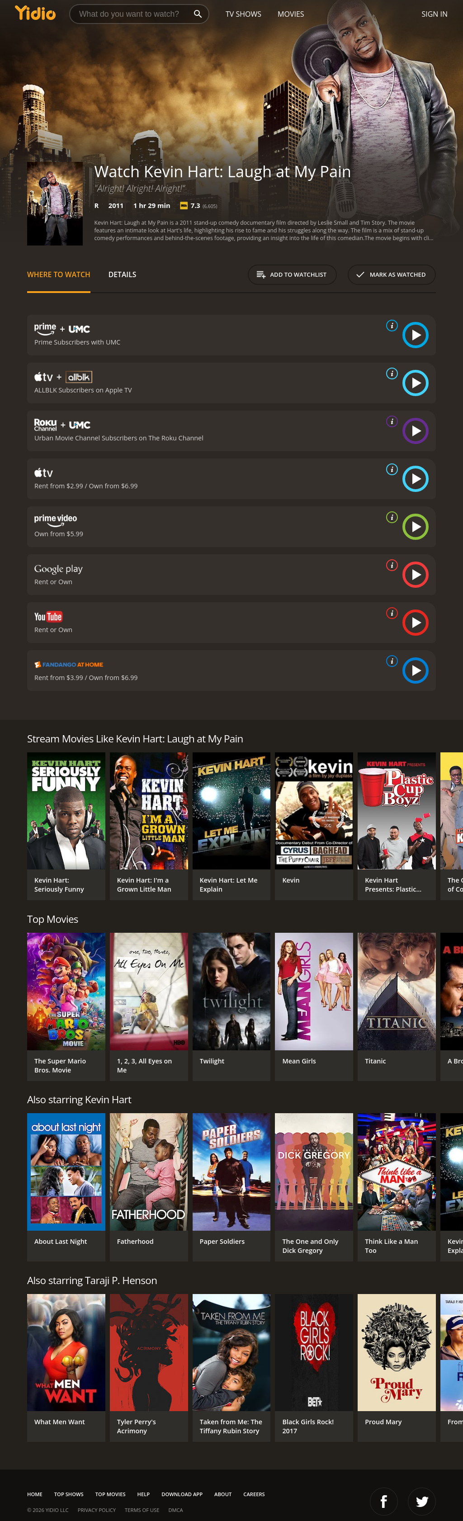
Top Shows (69, 1494)
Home (35, 1494)
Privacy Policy (97, 1510)
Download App (182, 1494)
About (223, 1494)
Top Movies (110, 1494)
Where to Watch (58, 274)
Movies (291, 14)
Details (123, 274)
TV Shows (243, 14)
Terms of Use (142, 1510)
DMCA (175, 1510)
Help (143, 1494)
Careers (254, 1494)
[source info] (390, 325)
